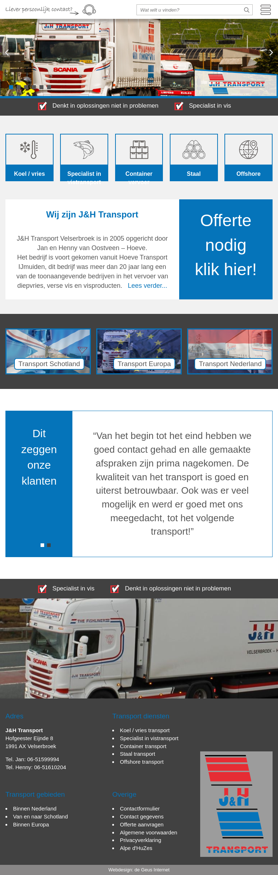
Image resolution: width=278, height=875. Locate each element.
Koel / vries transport (145, 730)
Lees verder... (147, 285)
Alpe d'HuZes (136, 848)
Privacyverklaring (140, 840)
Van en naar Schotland (40, 816)
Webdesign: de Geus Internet (139, 869)
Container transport (143, 746)
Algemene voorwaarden (148, 832)
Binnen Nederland (34, 808)
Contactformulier (140, 808)
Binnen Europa (31, 824)
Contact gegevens (142, 816)
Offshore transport (142, 762)
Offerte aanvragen (142, 824)
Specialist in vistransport (149, 738)
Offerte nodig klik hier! (226, 245)
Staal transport (137, 754)
